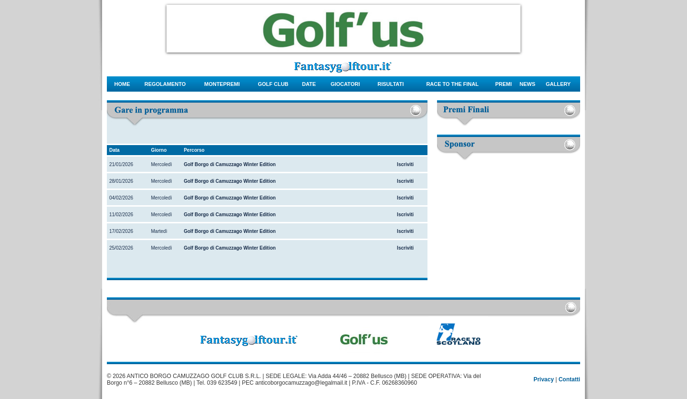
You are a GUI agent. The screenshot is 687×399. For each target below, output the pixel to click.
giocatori (345, 84)
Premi (503, 84)
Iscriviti (405, 164)
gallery (558, 84)
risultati (390, 84)
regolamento (165, 84)
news (527, 84)
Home (122, 84)
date (309, 84)
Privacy (543, 379)
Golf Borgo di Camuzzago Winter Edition (230, 164)
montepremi (222, 84)
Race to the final (452, 84)
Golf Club (273, 84)
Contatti (569, 379)
